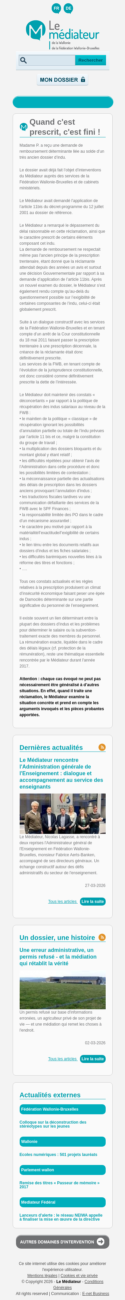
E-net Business (95, 1293)
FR (56, 8)
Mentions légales (42, 1275)
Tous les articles (63, 901)
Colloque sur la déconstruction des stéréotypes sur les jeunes (53, 1124)
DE (68, 8)
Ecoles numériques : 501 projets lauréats (58, 1154)
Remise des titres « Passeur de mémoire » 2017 (60, 1185)
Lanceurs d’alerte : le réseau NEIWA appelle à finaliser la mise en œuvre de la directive (61, 1217)
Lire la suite (93, 901)
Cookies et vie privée (79, 1275)
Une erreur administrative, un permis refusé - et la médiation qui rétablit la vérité (58, 956)
